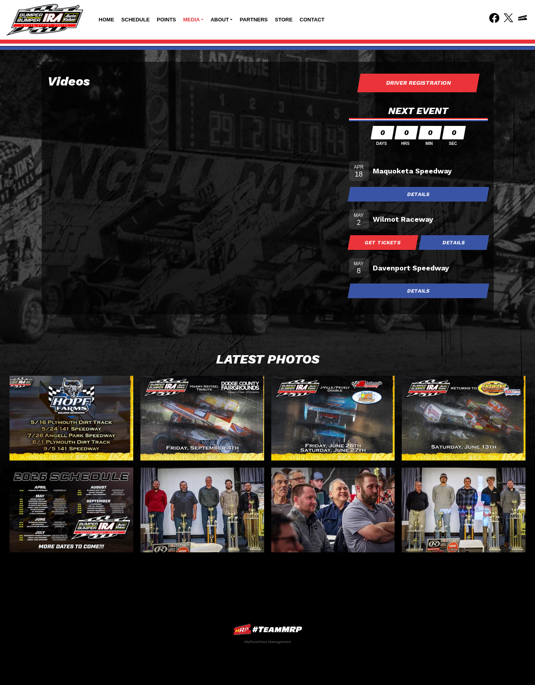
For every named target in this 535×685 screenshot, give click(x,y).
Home (106, 20)
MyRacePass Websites (267, 629)
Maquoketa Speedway (412, 171)
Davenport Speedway (411, 268)
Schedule (135, 20)
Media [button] (191, 20)
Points (166, 20)
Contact (312, 20)
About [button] (220, 20)
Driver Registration (418, 83)
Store (284, 20)
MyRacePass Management (267, 641)
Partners (254, 20)
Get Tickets (382, 242)
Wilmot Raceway (403, 219)
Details (418, 194)
